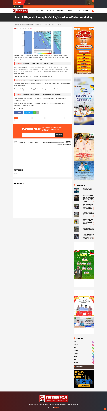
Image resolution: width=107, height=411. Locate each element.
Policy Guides (63, 405)
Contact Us (41, 405)
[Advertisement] (42, 157)
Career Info (75, 405)
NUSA (35, 118)
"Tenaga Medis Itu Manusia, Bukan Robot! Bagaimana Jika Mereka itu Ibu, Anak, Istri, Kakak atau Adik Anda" (88, 237)
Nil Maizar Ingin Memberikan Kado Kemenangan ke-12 (38, 63)
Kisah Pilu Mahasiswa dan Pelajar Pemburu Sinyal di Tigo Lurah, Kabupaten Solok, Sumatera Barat (88, 207)
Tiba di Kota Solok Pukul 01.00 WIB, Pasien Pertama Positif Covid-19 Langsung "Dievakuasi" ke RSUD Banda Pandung (88, 198)
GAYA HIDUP (28, 118)
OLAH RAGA (41, 118)
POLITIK (62, 118)
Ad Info (46, 405)
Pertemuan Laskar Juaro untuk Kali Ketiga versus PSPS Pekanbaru (41, 94)
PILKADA (55, 118)
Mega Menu (85, 11)
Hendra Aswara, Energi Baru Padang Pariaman (36, 80)
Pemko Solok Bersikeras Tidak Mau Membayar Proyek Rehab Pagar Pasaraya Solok (88, 228)
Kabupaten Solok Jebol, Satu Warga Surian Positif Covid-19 (88, 213)
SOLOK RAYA (18, 120)
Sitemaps (31, 405)
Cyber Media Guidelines (54, 405)
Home (37, 11)
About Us (36, 405)
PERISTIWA (48, 118)
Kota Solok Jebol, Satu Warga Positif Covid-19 (87, 189)
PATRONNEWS (56, 408)
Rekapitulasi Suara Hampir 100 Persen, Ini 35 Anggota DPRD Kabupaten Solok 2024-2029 (88, 222)
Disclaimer (69, 405)
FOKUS (21, 118)
